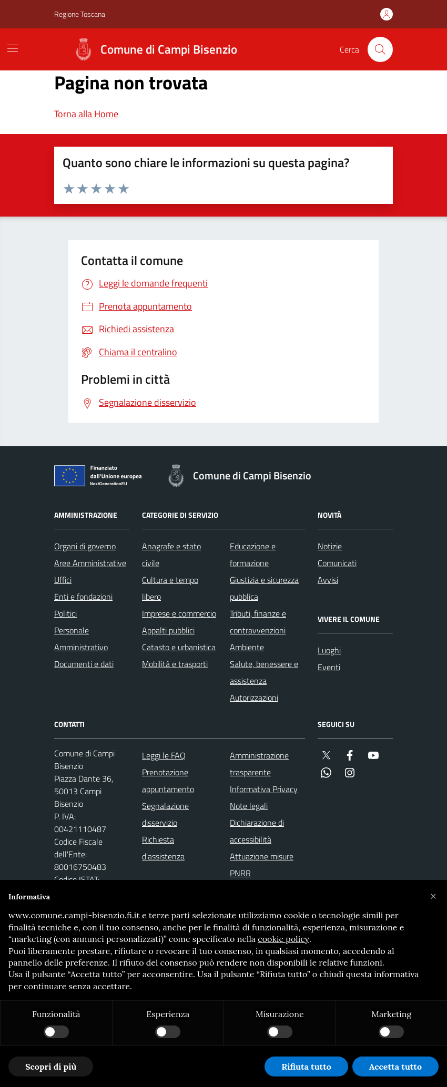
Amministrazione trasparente (259, 763)
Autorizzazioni (254, 697)
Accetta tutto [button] (395, 1066)
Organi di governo (85, 546)
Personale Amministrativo (81, 638)
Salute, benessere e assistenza (264, 672)
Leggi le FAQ (164, 755)
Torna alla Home (86, 114)
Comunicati (337, 563)
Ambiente (247, 647)
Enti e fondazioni (83, 596)
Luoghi (329, 650)
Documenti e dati (84, 664)
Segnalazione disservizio (165, 814)
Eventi (329, 667)
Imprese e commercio (179, 613)
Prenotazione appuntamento (168, 780)
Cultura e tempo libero (170, 588)
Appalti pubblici (168, 630)
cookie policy (283, 939)
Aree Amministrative (90, 563)
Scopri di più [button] (50, 1066)
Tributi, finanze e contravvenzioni (258, 622)
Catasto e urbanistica (179, 647)
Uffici (63, 579)
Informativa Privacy (264, 789)
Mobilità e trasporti (175, 664)
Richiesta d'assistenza (163, 848)
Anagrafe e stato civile (171, 554)
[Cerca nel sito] (380, 49)
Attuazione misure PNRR (261, 864)
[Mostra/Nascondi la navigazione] (12, 48)
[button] (433, 896)
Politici (65, 613)
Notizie (330, 546)
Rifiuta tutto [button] (306, 1066)
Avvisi (328, 579)
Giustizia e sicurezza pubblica (264, 588)
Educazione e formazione (253, 554)
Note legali (249, 805)
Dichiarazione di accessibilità (257, 831)
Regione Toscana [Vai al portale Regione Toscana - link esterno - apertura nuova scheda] (79, 13)
